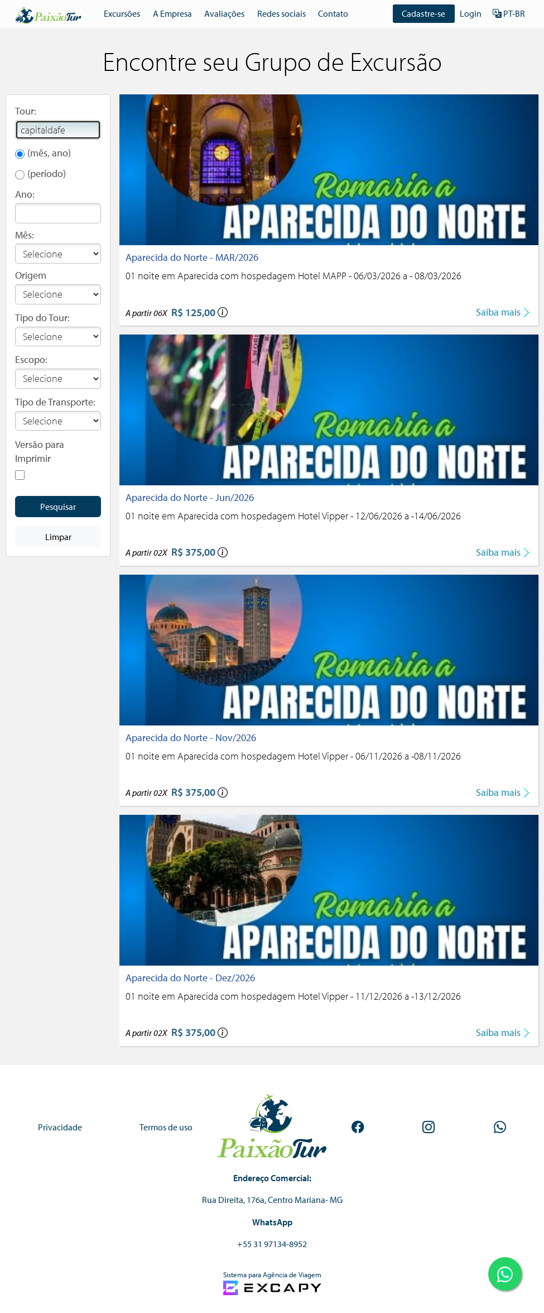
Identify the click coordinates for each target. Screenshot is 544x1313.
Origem (30, 275)
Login (471, 13)
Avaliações (224, 13)
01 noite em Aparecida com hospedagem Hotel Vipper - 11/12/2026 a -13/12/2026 (293, 996)
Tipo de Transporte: (55, 401)
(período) (46, 173)
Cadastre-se (424, 13)
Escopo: (31, 359)
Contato (333, 13)
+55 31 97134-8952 (272, 1243)
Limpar (58, 536)
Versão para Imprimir (39, 451)
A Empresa (172, 13)
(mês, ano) (49, 152)
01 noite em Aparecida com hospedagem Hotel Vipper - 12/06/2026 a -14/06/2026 (293, 515)
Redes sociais (281, 13)
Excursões (122, 13)
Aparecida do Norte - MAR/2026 (192, 257)
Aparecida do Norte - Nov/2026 (191, 737)
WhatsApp (272, 1222)
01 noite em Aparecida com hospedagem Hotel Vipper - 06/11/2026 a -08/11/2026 (293, 755)
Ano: (25, 194)
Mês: (24, 234)
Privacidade (60, 1127)
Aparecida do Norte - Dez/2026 (190, 977)
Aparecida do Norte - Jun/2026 (190, 497)
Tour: (25, 110)
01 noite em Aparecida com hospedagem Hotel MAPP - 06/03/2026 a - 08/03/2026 (293, 275)
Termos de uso (165, 1127)
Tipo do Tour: (42, 317)
